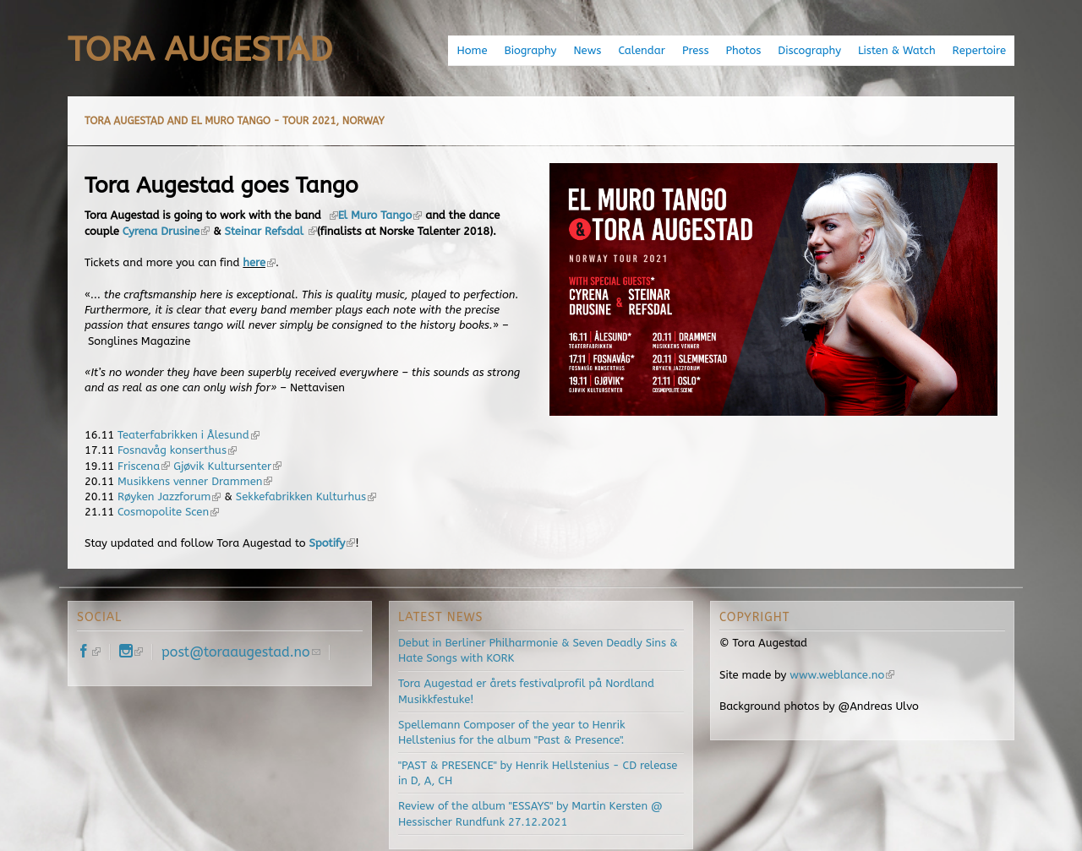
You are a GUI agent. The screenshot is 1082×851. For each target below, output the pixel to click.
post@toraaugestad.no (240, 652)
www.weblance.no (842, 674)
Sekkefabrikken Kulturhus (306, 496)
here (259, 262)
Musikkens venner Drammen (194, 481)
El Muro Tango (380, 215)
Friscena (143, 466)
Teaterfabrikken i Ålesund (188, 434)
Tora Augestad (200, 49)
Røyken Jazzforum (169, 496)
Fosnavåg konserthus (177, 450)
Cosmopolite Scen (168, 511)
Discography (809, 50)
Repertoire (979, 50)
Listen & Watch (897, 50)
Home (471, 50)
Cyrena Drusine (166, 231)
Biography (531, 50)
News (587, 50)
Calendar (641, 50)
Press (695, 50)
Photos (743, 50)
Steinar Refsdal (271, 231)
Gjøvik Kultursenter (227, 466)
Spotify (332, 543)
